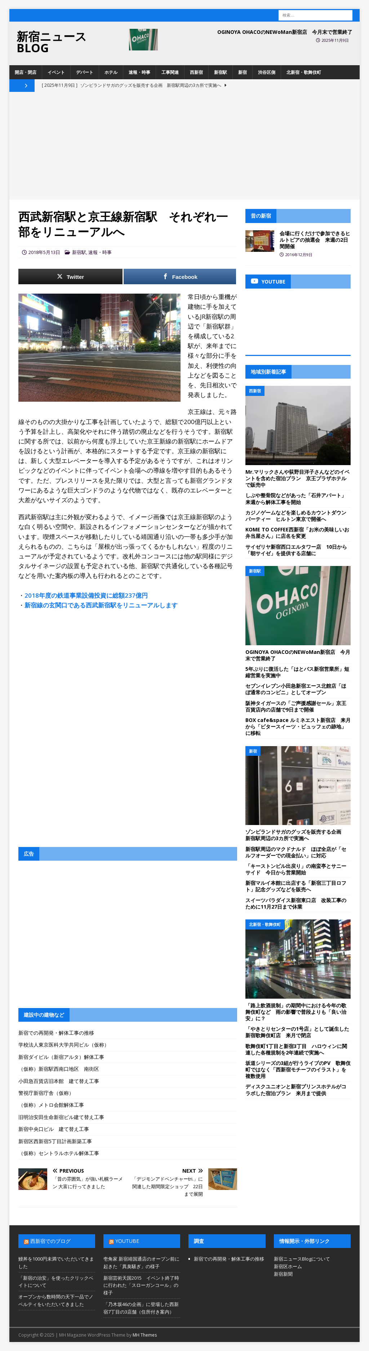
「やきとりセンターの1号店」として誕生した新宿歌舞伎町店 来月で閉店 (297, 1032)
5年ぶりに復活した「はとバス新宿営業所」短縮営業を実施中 (297, 672)
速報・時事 (139, 72)
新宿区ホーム (288, 1266)
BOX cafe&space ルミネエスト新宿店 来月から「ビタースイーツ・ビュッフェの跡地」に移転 (298, 726)
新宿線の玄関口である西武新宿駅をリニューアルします (101, 605)
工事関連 (170, 72)
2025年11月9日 (335, 40)
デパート (84, 72)
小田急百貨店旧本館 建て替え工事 (58, 1081)
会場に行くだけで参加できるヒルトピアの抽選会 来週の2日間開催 (315, 240)
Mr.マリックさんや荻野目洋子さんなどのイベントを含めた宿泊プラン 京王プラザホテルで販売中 (297, 478)
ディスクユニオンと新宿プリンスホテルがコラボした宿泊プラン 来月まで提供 (295, 1089)
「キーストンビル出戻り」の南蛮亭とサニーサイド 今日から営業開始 (295, 869)
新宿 (242, 72)
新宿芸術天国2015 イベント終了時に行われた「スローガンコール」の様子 (141, 1285)
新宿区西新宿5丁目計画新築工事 (55, 1141)
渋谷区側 (266, 72)
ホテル (111, 72)
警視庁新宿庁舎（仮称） (46, 1092)
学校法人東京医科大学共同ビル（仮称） (63, 1044)
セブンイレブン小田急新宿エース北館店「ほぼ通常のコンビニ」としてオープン (295, 689)
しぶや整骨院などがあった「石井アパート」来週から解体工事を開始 (295, 498)
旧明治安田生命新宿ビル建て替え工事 (61, 1117)
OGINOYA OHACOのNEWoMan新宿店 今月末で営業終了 (284, 31)
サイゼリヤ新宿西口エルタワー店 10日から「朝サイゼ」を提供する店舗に (296, 550)
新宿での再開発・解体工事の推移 (56, 1032)
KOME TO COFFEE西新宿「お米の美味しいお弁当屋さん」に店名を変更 (297, 532)
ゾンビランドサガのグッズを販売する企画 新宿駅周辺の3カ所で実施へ (295, 835)
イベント (56, 72)
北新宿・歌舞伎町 (303, 72)
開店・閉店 (25, 72)
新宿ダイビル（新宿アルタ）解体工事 (61, 1056)
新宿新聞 (283, 1274)
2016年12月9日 (298, 254)
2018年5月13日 (44, 252)
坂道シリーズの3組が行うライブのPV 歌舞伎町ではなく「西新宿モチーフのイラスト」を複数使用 (298, 1069)
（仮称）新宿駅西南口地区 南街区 (58, 1068)
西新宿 (196, 72)
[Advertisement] (184, 145)
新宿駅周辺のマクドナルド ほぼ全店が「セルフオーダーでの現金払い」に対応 (295, 852)
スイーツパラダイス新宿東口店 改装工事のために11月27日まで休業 (295, 903)
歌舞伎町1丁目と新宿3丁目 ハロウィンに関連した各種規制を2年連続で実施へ (296, 1049)
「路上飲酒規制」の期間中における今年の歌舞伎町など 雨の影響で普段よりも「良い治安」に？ (295, 1012)
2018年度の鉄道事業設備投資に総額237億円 (86, 595)
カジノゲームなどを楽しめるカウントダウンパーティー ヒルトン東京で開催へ (295, 515)
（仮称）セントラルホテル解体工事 (58, 1153)
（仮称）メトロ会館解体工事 (51, 1104)
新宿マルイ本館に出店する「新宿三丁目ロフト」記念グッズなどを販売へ (295, 886)
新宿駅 (220, 72)
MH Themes (145, 1335)
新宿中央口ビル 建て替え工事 (53, 1128)
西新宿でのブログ (50, 1241)
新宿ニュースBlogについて (302, 1259)
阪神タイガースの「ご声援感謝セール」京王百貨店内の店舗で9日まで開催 (295, 706)
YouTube (127, 1241)
